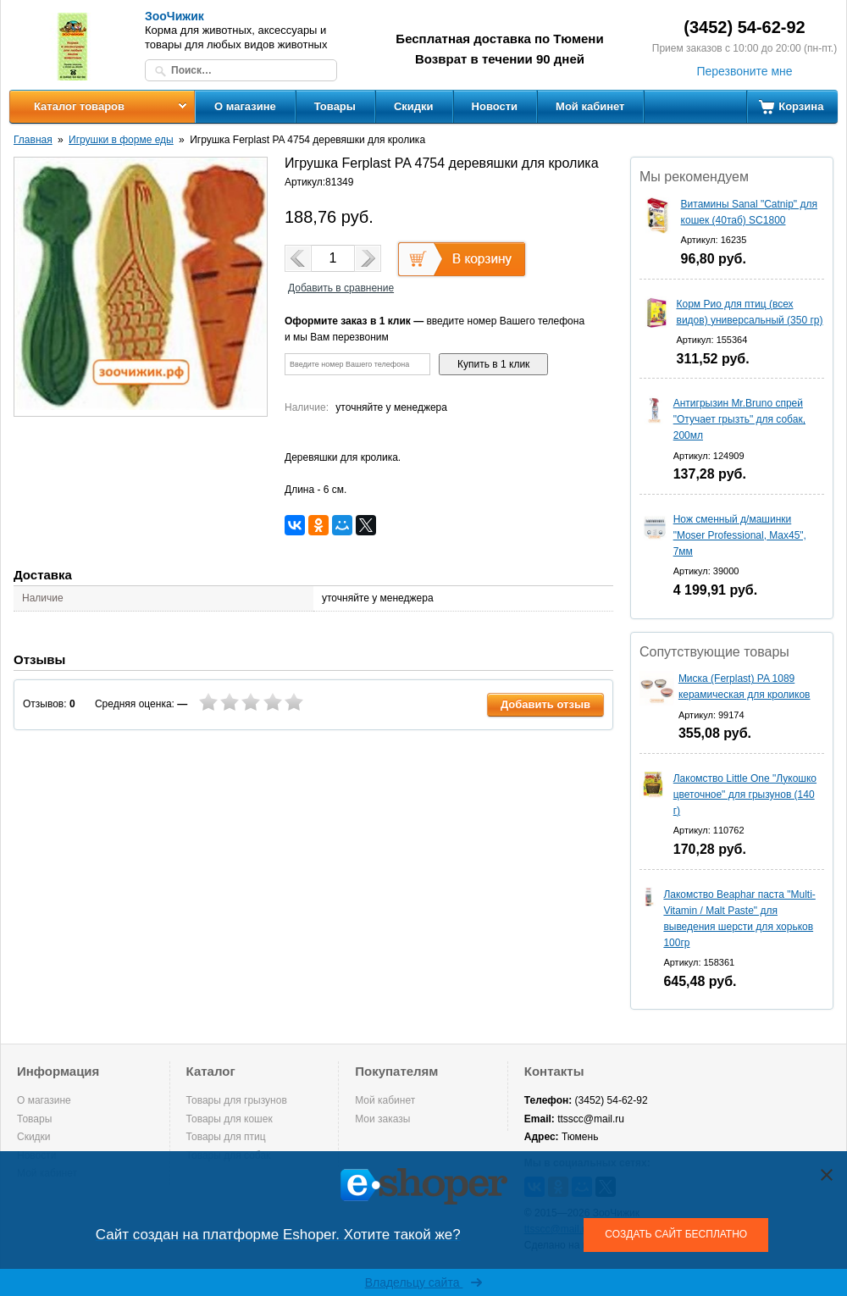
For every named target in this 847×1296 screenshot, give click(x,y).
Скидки (414, 106)
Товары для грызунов (236, 1100)
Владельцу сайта (424, 1282)
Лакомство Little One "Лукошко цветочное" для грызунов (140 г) (745, 795)
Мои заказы (382, 1119)
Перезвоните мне (744, 71)
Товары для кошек (229, 1119)
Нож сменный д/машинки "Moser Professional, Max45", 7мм (739, 535)
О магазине (245, 106)
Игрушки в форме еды (121, 140)
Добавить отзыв (545, 704)
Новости (495, 106)
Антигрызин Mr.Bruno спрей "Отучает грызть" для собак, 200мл (739, 419)
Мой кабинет (590, 106)
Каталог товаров (79, 106)
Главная (33, 140)
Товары (335, 106)
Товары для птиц (226, 1137)
